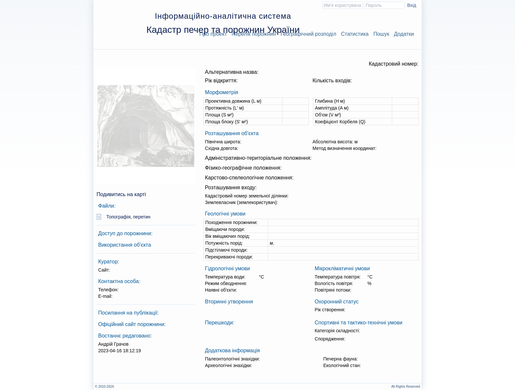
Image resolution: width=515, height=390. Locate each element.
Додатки (404, 34)
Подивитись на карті (121, 194)
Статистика (355, 34)
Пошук (381, 34)
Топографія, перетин (128, 216)
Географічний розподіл (308, 34)
